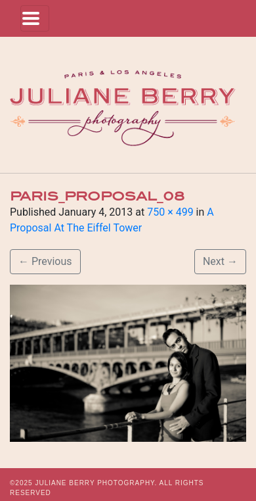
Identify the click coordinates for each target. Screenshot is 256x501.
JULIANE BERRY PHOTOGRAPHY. (96, 483)
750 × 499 (170, 212)
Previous (45, 261)
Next (220, 261)
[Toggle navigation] (34, 18)
